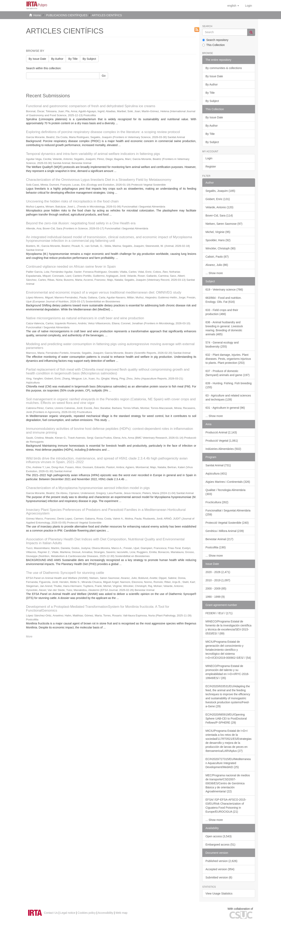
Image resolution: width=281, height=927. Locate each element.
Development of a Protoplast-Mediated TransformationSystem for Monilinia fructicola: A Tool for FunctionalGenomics (97, 608)
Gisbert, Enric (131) (217, 199)
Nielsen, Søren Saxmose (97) (223, 223)
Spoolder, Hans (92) (218, 240)
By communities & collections (223, 68)
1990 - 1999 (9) (215, 596)
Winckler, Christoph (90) (220, 248)
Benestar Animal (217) (219, 539)
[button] (233, 5)
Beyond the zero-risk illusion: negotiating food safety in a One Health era (81, 223)
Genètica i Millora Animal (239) (224, 531)
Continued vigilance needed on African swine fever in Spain (71, 266)
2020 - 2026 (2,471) (217, 572)
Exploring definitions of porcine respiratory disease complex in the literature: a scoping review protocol (103, 132)
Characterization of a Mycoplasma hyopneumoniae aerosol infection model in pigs (88, 488)
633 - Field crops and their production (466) (221, 312)
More (29, 636)
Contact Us (51, 912)
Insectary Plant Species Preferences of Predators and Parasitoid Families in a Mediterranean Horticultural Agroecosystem (106, 511)
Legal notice (67, 912)
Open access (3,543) (218, 836)
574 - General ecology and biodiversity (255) (222, 344)
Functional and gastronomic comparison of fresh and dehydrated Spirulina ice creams (90, 106)
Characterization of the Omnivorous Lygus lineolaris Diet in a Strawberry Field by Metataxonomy (98, 180)
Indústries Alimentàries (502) (223, 448)
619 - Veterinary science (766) (224, 289)
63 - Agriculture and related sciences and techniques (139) (228, 397)
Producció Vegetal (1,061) (221, 440)
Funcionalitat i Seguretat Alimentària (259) (227, 512)
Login (208, 158)
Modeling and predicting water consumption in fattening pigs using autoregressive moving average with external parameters (110, 346)
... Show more (214, 273)
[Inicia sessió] (248, 5)
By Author (57, 58)
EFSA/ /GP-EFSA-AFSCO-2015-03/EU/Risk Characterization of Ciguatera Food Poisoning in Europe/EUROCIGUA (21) (225, 805)
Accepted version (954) (219, 869)
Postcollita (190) (215, 547)
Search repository (215, 40)
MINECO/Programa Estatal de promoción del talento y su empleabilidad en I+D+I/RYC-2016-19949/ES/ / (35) (227, 672)
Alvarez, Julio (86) (216, 264)
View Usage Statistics (218, 893)
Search (207, 26)
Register (210, 166)
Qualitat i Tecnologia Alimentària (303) (225, 492)
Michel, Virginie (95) (217, 232)
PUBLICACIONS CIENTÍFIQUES (66, 15)
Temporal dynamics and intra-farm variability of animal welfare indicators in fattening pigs (93, 154)
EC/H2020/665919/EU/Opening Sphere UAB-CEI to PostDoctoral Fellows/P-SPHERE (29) (226, 718)
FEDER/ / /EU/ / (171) (219, 613)
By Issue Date (37, 58)
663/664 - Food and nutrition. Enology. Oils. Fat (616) (223, 299)
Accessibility (105, 912)
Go (104, 75)
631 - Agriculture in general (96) (225, 407)
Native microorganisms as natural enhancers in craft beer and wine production (85, 318)
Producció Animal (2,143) (221, 432)
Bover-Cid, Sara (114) (219, 215)
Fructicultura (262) (216, 502)
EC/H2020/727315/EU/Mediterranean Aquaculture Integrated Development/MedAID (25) (228, 763)
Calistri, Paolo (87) (217, 256)
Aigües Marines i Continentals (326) (227, 481)
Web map (121, 912)
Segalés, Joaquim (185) (220, 190)
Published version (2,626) (221, 861)
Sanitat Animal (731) (218, 465)
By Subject (89, 58)
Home (37, 15)
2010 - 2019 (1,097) (217, 580)
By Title (73, 58)
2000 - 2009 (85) (215, 588)
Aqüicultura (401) (216, 473)
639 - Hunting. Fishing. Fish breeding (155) (228, 385)
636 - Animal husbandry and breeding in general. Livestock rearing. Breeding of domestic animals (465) (224, 328)
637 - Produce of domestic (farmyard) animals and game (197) (227, 373)
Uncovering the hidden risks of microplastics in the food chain (72, 201)
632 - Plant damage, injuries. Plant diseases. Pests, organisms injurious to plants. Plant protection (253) (228, 358)
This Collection (213, 45)
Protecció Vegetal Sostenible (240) (227, 522)
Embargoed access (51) (220, 844)
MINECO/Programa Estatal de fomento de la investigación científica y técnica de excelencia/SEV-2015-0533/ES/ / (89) (228, 627)
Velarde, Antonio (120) (219, 207)
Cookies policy (87, 912)
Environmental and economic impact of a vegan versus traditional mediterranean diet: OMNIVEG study (103, 292)
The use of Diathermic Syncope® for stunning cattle (65, 573)
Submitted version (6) (218, 877)
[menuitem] (248, 5)
